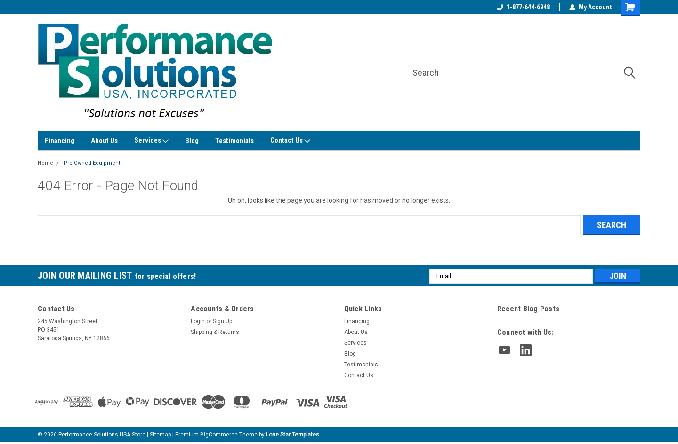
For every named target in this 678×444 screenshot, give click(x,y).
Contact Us (290, 140)
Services (151, 140)
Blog (192, 140)
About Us (104, 140)
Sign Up (222, 321)
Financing (59, 140)
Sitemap (160, 434)
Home (45, 163)
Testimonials (234, 140)
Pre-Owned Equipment (92, 163)
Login (198, 321)
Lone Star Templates (292, 434)
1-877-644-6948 (523, 7)
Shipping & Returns (215, 332)
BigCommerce (219, 434)
